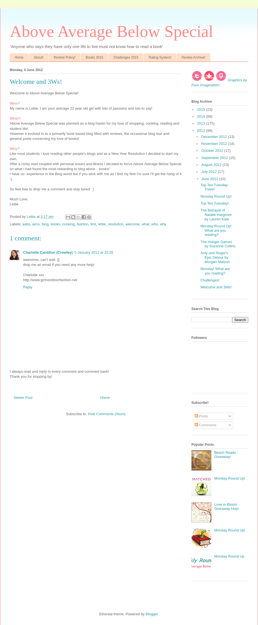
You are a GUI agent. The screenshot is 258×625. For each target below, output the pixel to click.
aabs (26, 224)
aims (36, 224)
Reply (27, 287)
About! (39, 57)
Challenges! (209, 280)
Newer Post (23, 397)
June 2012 (210, 179)
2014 (201, 116)
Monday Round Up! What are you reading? (215, 230)
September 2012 (215, 158)
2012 (201, 130)
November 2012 (214, 144)
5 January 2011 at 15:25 (93, 252)
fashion (82, 224)
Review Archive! (193, 57)
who (154, 224)
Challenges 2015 (125, 57)
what (145, 224)
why (163, 224)
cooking (68, 224)
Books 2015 (94, 57)
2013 (201, 123)
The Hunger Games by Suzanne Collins (217, 244)
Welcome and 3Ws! (215, 287)
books (55, 224)
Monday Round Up (229, 556)
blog (45, 224)
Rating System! (160, 57)
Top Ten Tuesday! (214, 203)
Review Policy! (64, 57)
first (93, 224)
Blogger (152, 614)
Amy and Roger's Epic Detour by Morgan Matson (214, 257)
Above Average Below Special (111, 31)
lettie (102, 224)
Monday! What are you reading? (215, 271)
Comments (205, 425)
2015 (201, 109)
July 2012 (209, 172)
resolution (115, 224)
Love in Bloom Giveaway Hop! (226, 506)
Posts (201, 416)
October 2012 (212, 150)
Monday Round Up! (215, 196)
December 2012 (214, 137)
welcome (132, 224)
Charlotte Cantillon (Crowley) (48, 252)
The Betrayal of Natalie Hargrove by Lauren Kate (216, 214)
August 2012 (212, 165)
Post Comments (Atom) (106, 414)
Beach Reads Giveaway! (225, 454)
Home (19, 57)
